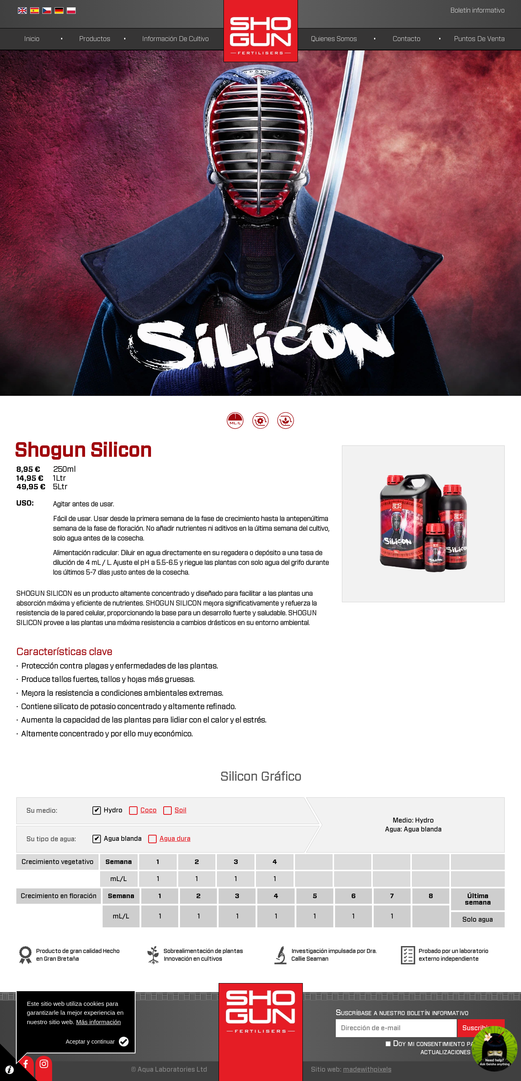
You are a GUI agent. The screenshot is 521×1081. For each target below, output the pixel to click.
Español (34, 10)
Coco (148, 810)
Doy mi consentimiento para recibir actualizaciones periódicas (449, 1048)
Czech (46, 10)
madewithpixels (367, 1069)
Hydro (113, 810)
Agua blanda (123, 839)
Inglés (22, 10)
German (59, 10)
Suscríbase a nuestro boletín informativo (402, 1013)
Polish (71, 10)
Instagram (43, 1068)
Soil (180, 810)
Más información (98, 1021)
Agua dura (175, 839)
